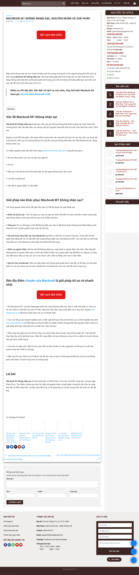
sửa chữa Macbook (15, 323)
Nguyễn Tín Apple (28, 21)
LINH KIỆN (95, 3)
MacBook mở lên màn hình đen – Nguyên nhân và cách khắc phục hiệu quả (50, 438)
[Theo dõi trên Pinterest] (17, 545)
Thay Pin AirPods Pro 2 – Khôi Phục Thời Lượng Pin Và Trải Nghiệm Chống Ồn (126, 104)
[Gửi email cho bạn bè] (15, 447)
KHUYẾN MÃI (107, 3)
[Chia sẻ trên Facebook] (8, 447)
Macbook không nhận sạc (53, 151)
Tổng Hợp (9, 15)
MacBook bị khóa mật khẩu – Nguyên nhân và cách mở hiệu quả (25, 437)
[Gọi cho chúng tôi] (13, 545)
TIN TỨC (117, 3)
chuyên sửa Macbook (40, 280)
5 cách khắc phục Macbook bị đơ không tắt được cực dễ (64, 437)
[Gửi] (63, 3)
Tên (8, 491)
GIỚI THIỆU (75, 3)
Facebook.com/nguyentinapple (55, 540)
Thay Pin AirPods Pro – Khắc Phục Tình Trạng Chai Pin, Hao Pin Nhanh (126, 113)
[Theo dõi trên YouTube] (21, 545)
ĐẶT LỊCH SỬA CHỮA (51, 35)
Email (40, 491)
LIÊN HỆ (126, 3)
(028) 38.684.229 (65, 526)
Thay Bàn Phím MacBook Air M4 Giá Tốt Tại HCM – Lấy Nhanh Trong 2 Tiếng (126, 94)
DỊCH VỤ (85, 3)
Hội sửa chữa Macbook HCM (35, 94)
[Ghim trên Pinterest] (19, 447)
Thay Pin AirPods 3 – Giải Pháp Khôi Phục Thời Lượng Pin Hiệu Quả (126, 133)
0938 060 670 (48, 531)
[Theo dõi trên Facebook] (5, 545)
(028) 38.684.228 (51, 526)
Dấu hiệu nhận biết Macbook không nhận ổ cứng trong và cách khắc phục (11, 438)
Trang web (73, 491)
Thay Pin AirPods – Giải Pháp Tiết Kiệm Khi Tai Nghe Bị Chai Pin (125, 123)
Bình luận (10, 479)
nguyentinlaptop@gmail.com (52, 535)
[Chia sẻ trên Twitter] (11, 447)
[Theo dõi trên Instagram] (9, 545)
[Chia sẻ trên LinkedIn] (23, 447)
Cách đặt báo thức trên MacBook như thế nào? (38, 436)
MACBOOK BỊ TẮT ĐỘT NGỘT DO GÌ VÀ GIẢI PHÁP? (76, 436)
